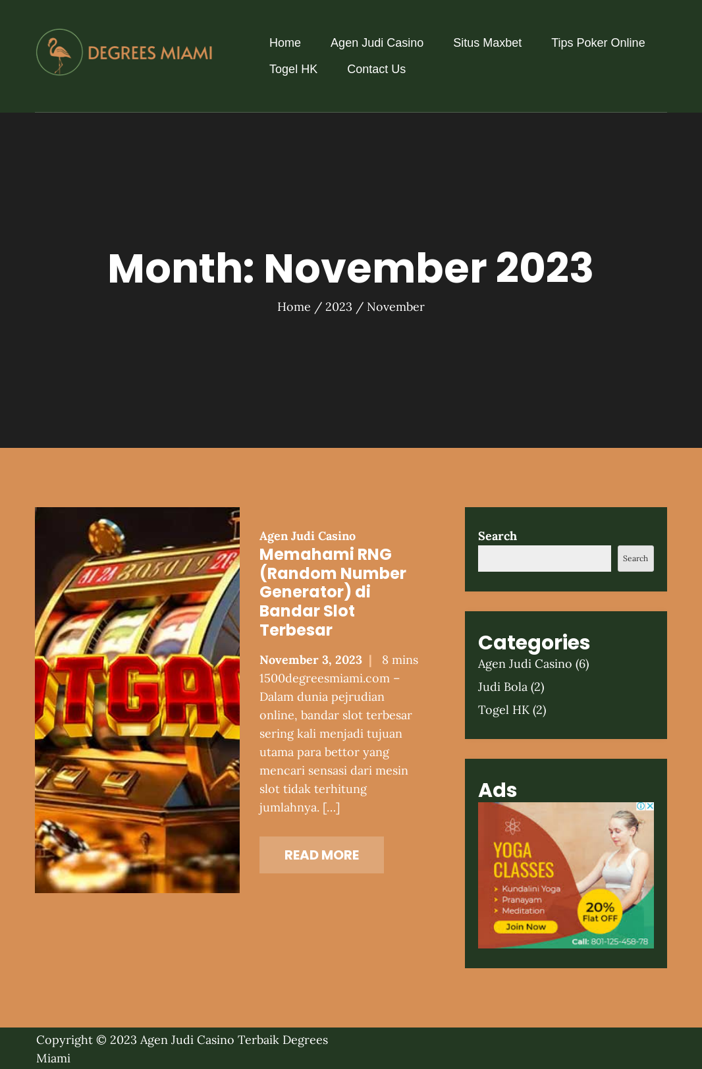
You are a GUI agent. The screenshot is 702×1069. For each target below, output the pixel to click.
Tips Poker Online (598, 42)
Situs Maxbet (487, 42)
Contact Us (376, 69)
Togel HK (293, 69)
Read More (321, 855)
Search (497, 535)
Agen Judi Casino (377, 42)
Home (285, 42)
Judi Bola (502, 686)
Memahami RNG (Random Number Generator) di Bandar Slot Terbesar (332, 592)
